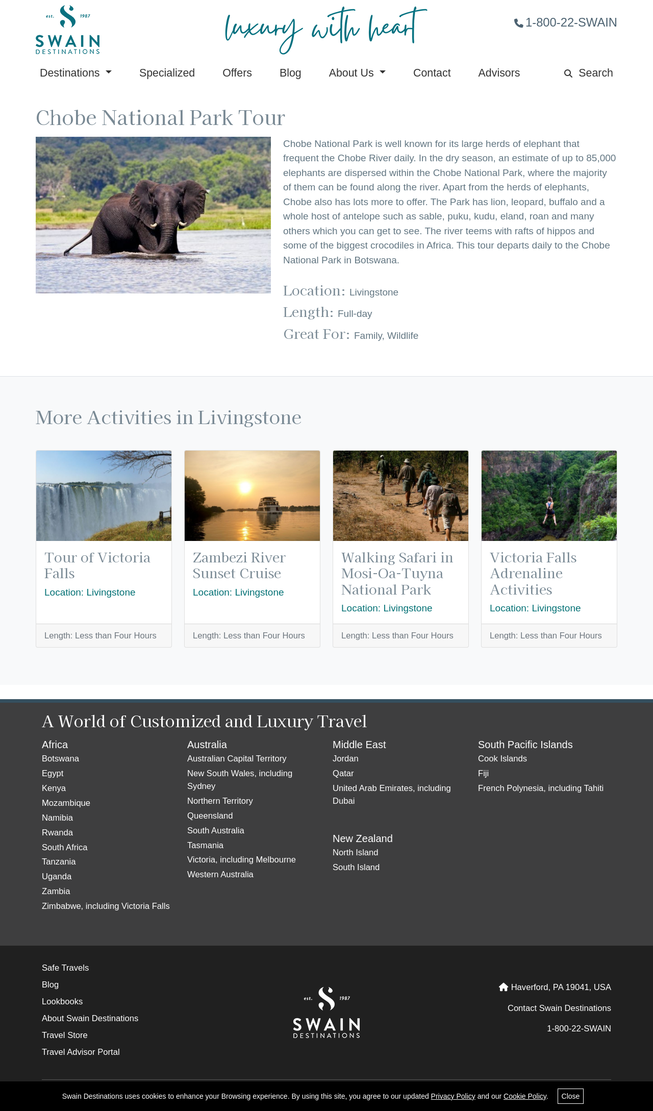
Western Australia (220, 874)
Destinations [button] (71, 73)
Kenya (54, 788)
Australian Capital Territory (236, 758)
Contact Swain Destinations (559, 1008)
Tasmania (205, 845)
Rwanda (57, 832)
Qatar (343, 773)
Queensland (210, 816)
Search (588, 73)
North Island (356, 852)
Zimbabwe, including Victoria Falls (106, 906)
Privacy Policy (453, 1096)
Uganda (56, 876)
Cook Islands (502, 758)
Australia (207, 744)
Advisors (499, 73)
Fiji (483, 773)
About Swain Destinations (90, 1018)
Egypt (52, 773)
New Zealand (363, 838)
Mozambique (66, 803)
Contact (432, 73)
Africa (55, 744)
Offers (237, 73)
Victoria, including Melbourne (241, 860)
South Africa (65, 847)
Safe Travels (65, 968)
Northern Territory (220, 801)
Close (571, 1096)
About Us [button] (353, 73)
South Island (356, 867)
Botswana (60, 758)
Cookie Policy (525, 1096)
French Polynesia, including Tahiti (541, 788)
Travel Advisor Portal (81, 1052)
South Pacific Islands (525, 744)
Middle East (359, 744)
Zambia (56, 891)
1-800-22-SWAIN (565, 22)
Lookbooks (62, 1001)
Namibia (57, 818)
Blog (291, 73)
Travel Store (65, 1035)
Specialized (167, 73)
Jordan (346, 758)
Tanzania (59, 862)
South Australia (215, 830)
